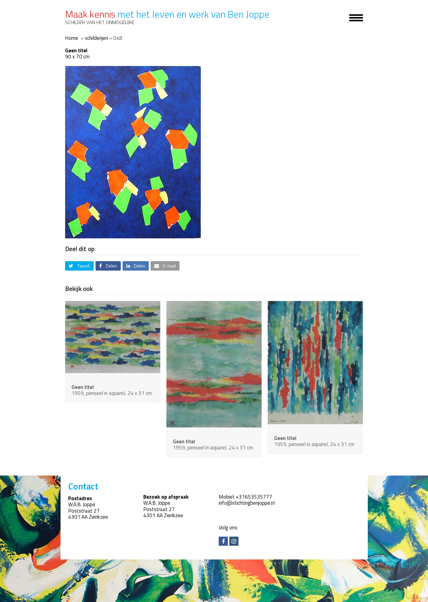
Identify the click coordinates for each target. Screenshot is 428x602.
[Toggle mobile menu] (352, 17)
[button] (79, 266)
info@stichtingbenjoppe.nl (247, 503)
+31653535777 (254, 497)
